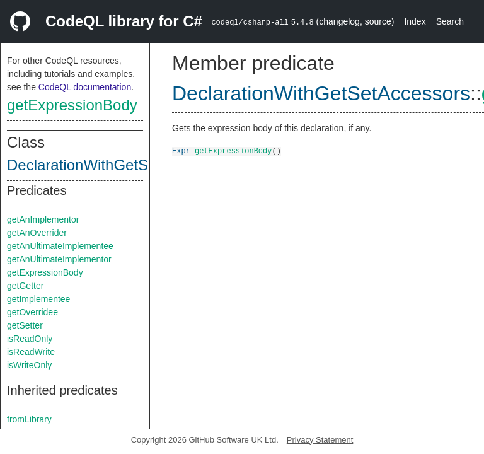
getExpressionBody (72, 105)
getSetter (25, 325)
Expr (181, 150)
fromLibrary (29, 419)
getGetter (25, 286)
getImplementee (38, 299)
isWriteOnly (29, 365)
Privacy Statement (320, 440)
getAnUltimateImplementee (60, 246)
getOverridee (32, 312)
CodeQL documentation (84, 87)
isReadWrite (31, 352)
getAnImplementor (43, 219)
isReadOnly (29, 339)
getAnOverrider (37, 233)
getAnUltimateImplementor (59, 259)
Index (414, 21)
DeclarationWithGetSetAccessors (119, 164)
